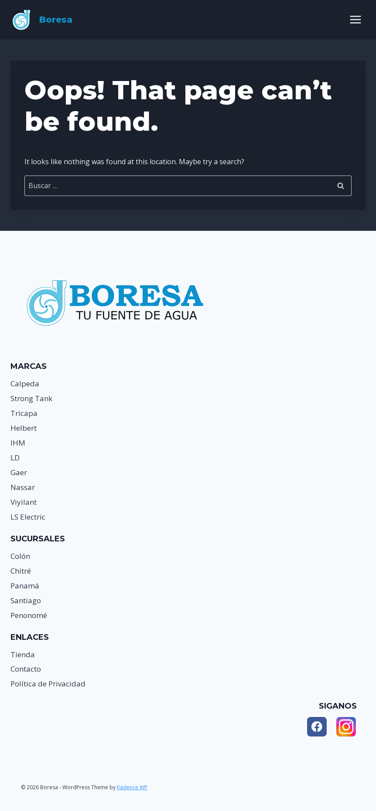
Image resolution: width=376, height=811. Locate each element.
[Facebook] (317, 726)
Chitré (20, 571)
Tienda (22, 654)
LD (15, 458)
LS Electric (27, 517)
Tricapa (24, 413)
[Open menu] (355, 19)
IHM (17, 443)
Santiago (25, 600)
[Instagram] (346, 726)
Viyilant (23, 502)
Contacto (25, 669)
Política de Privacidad (47, 684)
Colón (20, 556)
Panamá (24, 586)
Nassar (22, 487)
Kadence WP (132, 787)
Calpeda (24, 383)
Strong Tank (31, 398)
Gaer (18, 472)
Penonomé (28, 615)
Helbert (23, 428)
